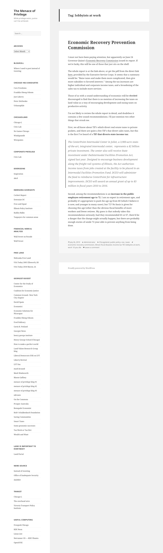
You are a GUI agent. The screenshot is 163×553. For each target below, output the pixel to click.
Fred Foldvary (20, 322)
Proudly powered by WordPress (81, 268)
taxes (127, 242)
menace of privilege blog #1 (25, 382)
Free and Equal (20, 204)
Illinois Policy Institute (23, 208)
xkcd (16, 178)
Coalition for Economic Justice (26, 290)
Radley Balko (19, 213)
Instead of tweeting (22, 471)
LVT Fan (17, 364)
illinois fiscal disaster (103, 245)
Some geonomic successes (24, 426)
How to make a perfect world (26, 344)
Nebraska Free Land (22, 258)
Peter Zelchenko (20, 101)
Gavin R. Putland (21, 326)
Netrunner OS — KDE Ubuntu (26, 538)
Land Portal (19, 454)
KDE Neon (18, 529)
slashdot (17, 480)
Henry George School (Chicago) (27, 340)
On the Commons (21, 399)
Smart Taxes (19, 421)
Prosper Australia (21, 404)
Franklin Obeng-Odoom (23, 92)
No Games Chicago (21, 131)
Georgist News (20, 331)
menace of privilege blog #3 (25, 390)
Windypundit (19, 135)
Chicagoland (104, 242)
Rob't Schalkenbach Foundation (27, 412)
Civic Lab (17, 127)
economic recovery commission (81, 245)
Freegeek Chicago (21, 525)
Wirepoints (18, 140)
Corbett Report (20, 195)
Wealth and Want (21, 434)
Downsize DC (19, 199)
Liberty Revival (20, 360)
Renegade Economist (22, 408)
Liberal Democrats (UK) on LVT (27, 355)
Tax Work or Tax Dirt (23, 430)
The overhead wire (22, 501)
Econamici (18, 306)
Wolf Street (18, 241)
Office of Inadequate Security (26, 475)
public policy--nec (117, 242)
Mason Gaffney (20, 377)
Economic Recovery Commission (102, 60)
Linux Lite (18, 534)
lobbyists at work (132, 245)
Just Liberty (19, 97)
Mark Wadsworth (21, 373)
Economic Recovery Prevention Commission (101, 44)
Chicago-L (18, 122)
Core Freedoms (20, 88)
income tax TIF (119, 245)
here (70, 74)
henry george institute (23, 335)
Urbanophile (19, 105)
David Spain (19, 302)
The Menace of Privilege (24, 12)
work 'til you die (74, 247)
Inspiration (18, 174)
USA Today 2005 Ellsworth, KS (26, 262)
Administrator (89, 242)
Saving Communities (22, 417)
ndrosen (17, 395)
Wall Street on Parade (23, 236)
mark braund (19, 369)
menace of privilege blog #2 (25, 386)
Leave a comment (92, 247)
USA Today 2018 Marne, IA (25, 267)
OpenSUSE (18, 542)
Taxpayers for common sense (26, 217)
